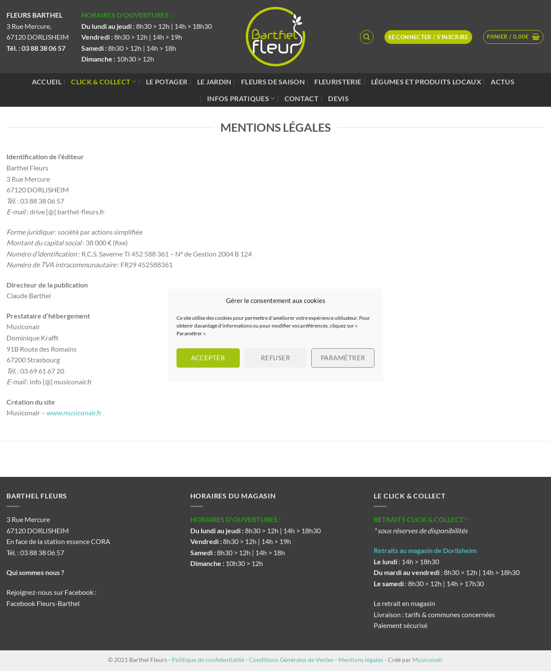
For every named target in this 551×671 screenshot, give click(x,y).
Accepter (208, 358)
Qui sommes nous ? (35, 572)
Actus (502, 81)
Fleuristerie (337, 81)
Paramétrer (343, 358)
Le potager (166, 81)
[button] (513, 37)
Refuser (275, 358)
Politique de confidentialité (208, 659)
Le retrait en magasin (404, 603)
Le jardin (214, 81)
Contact (302, 98)
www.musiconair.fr (74, 412)
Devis (338, 98)
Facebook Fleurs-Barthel (43, 603)
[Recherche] (367, 37)
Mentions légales (360, 659)
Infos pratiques (241, 98)
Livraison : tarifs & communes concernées (434, 614)
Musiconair (427, 659)
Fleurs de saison (273, 81)
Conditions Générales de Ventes (291, 659)
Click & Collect (103, 81)
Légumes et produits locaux (426, 81)
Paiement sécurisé (400, 625)
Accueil (47, 81)
